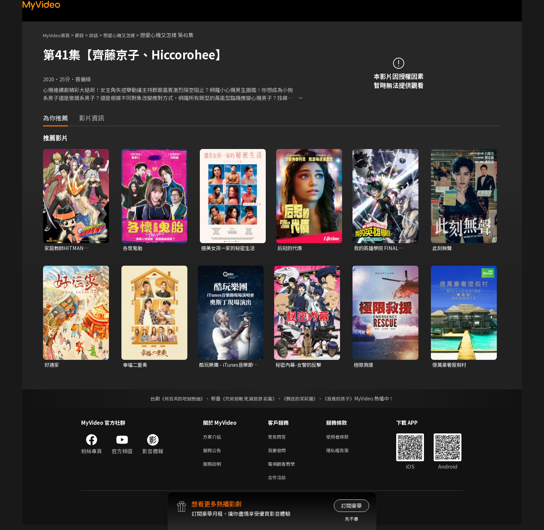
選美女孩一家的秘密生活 (229, 248)
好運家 (52, 365)
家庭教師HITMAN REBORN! (65, 248)
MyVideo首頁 (59, 35)
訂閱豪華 (351, 505)
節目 (85, 35)
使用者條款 (343, 438)
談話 (100, 35)
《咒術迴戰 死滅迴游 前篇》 (248, 399)
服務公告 (213, 452)
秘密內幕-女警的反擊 (299, 365)
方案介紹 (213, 438)
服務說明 (213, 467)
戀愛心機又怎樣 (129, 35)
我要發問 (278, 452)
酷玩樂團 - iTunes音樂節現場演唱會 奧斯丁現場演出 (228, 366)
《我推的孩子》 (344, 399)
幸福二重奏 (136, 365)
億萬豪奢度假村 (450, 365)
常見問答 (278, 438)
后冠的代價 (291, 248)
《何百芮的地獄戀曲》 (178, 399)
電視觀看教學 (283, 467)
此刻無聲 (442, 248)
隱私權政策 (343, 452)
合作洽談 (278, 482)
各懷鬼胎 (133, 248)
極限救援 (364, 365)
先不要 (351, 518)
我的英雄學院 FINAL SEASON (377, 248)
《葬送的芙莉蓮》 (302, 399)
